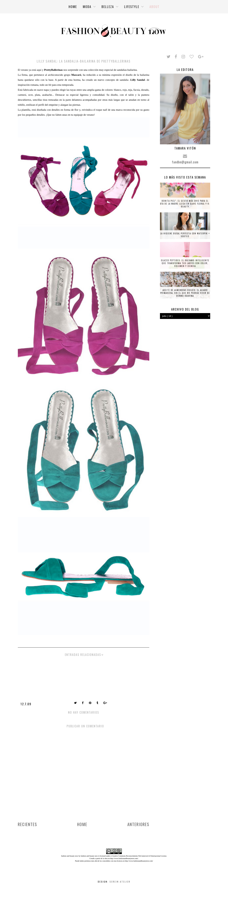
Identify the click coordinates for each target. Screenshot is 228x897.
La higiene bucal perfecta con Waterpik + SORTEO (185, 235)
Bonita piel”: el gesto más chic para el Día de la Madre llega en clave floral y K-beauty (185, 203)
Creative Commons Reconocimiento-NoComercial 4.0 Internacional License (139, 856)
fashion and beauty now (89, 856)
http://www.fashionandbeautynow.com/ (124, 858)
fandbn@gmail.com (185, 162)
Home (82, 824)
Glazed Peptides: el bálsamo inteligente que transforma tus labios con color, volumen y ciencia (185, 263)
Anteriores (138, 824)
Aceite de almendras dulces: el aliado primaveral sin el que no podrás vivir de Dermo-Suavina (185, 293)
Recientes (27, 824)
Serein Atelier (120, 881)
